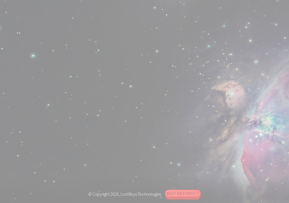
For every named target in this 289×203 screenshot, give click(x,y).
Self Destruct (182, 193)
